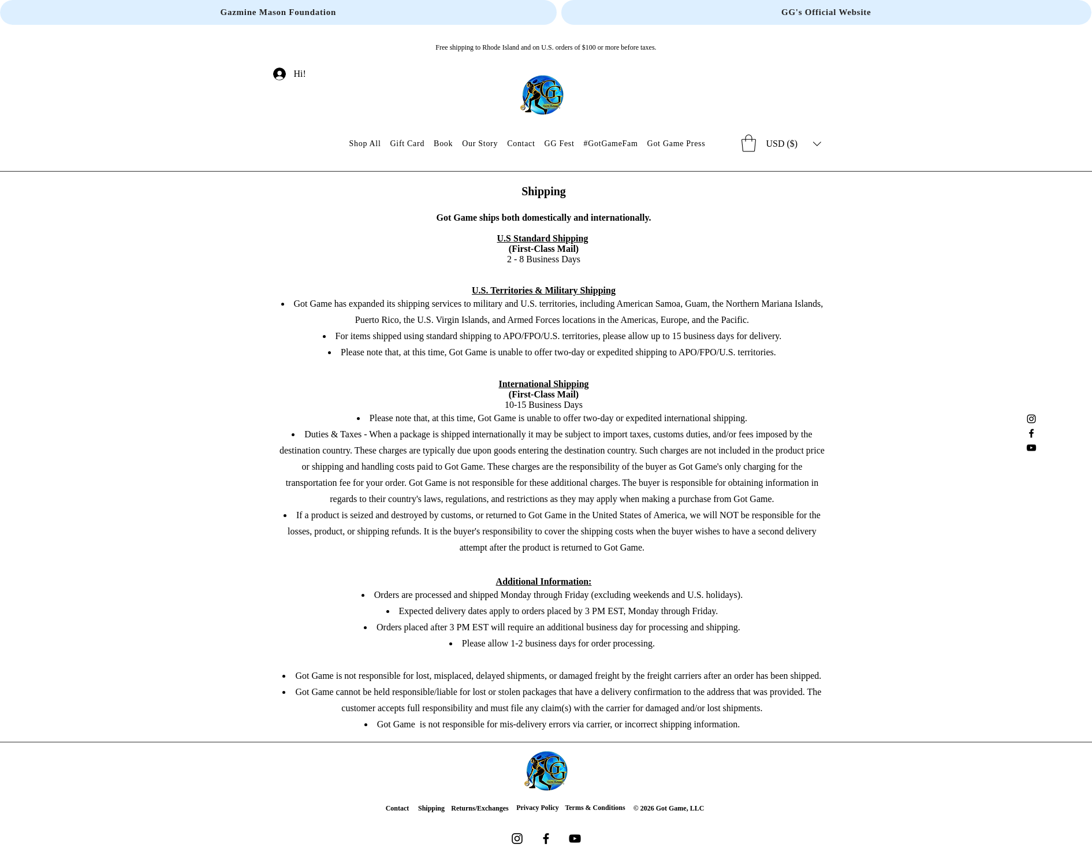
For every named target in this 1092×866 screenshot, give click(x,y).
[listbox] (794, 144)
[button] (748, 143)
